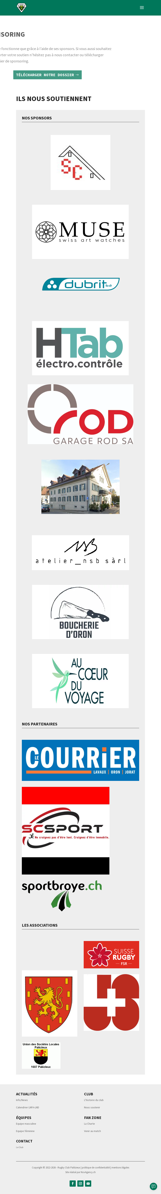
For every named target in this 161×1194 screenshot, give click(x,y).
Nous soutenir (92, 1107)
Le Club (19, 1147)
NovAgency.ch (88, 1172)
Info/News (22, 1100)
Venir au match (92, 1131)
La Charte (89, 1123)
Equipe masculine (26, 1123)
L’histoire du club (94, 1100)
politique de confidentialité (96, 1167)
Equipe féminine (25, 1131)
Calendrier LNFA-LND (27, 1107)
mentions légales (120, 1167)
